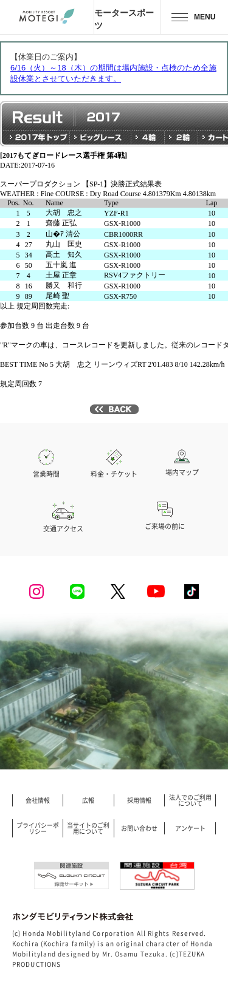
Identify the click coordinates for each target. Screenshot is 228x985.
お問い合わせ (139, 828)
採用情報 (139, 800)
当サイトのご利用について (88, 828)
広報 (88, 800)
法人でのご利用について (190, 800)
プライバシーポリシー (37, 828)
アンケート (190, 828)
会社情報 (38, 800)
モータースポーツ (124, 19)
